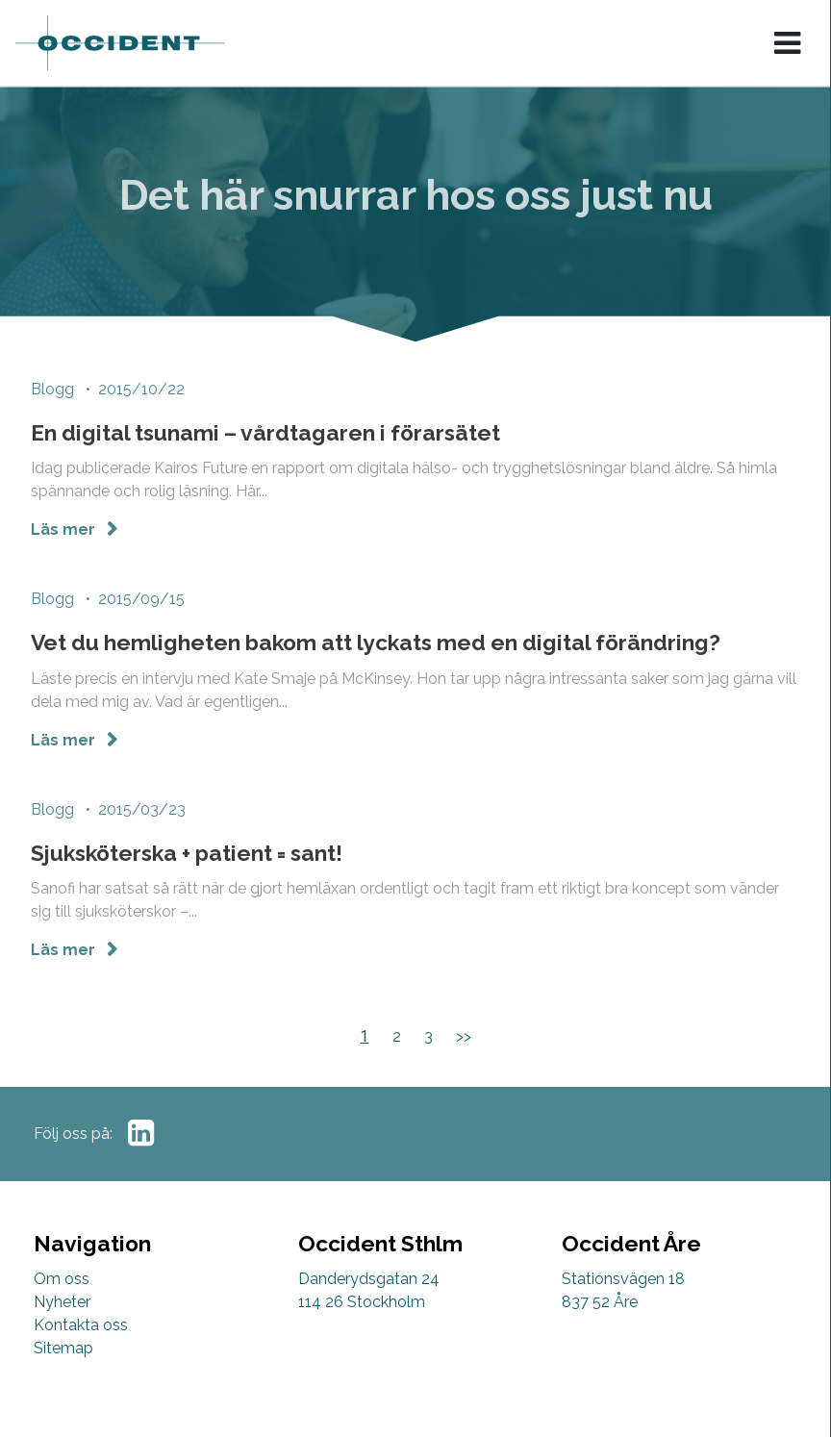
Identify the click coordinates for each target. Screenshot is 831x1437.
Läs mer (65, 532)
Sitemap (63, 1348)
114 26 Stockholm (361, 1302)
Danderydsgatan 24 (369, 1279)
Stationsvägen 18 (623, 1279)
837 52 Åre (600, 1302)
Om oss (61, 1279)
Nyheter (62, 1302)
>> (463, 1036)
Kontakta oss (81, 1325)
